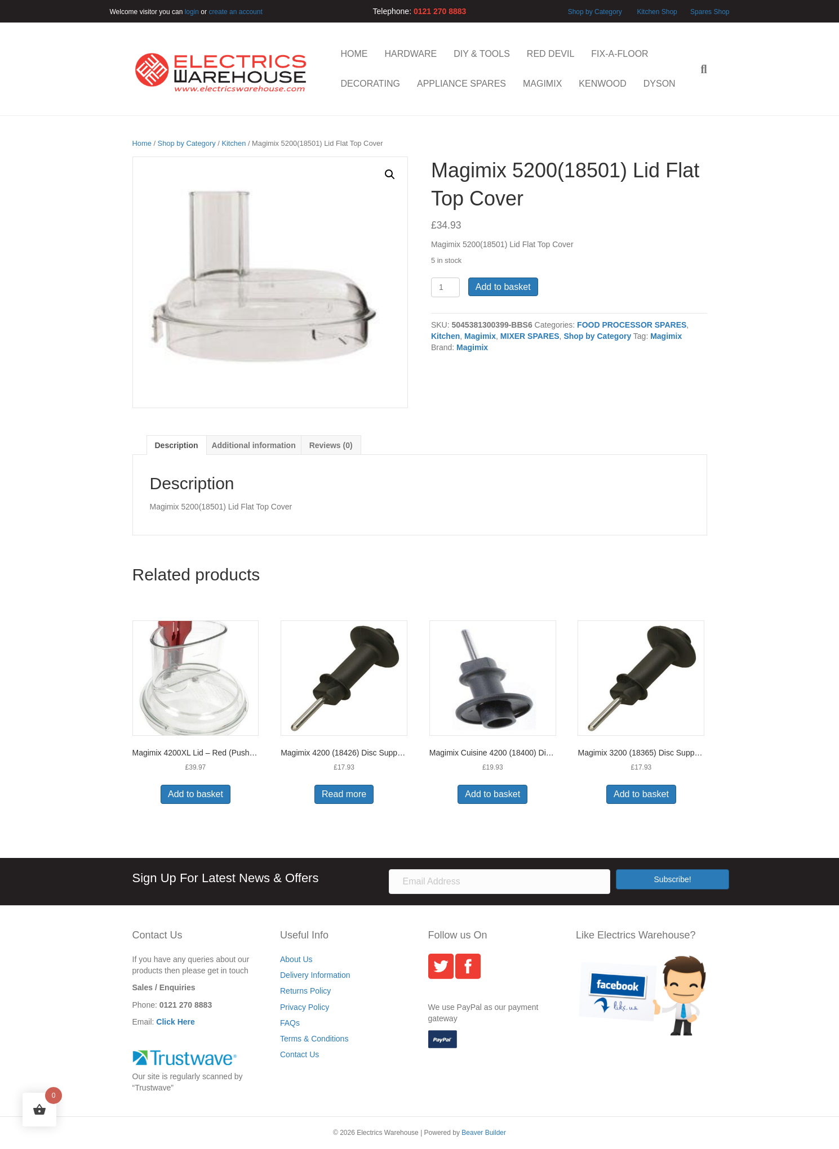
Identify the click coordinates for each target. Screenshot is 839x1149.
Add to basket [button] (195, 794)
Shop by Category (595, 12)
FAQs (290, 1022)
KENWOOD (602, 83)
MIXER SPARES (530, 336)
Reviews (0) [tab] (331, 445)
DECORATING (370, 83)
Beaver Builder (483, 1133)
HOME (354, 54)
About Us (296, 959)
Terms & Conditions (314, 1038)
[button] (390, 174)
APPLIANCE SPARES (461, 83)
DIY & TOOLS (482, 54)
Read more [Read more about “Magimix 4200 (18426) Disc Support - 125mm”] (344, 794)
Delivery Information (315, 975)
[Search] (699, 69)
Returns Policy (305, 990)
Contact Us (299, 1054)
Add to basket (503, 287)
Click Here (175, 1021)
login (192, 12)
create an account (235, 12)
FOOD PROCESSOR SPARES (631, 324)
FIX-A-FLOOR (619, 54)
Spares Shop (709, 12)
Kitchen (233, 143)
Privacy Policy (304, 1007)
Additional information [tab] (253, 445)
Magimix (480, 336)
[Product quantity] (445, 287)
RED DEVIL (550, 54)
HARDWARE (411, 54)
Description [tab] (176, 445)
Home (142, 143)
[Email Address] (499, 881)
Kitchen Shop (658, 12)
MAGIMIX (542, 83)
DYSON (659, 83)
